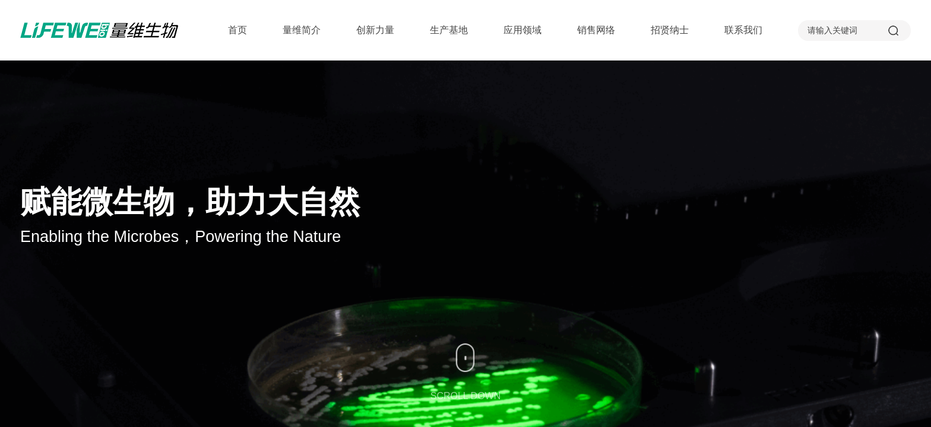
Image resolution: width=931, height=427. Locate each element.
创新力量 (375, 30)
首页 (237, 30)
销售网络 (596, 30)
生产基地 (449, 30)
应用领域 (523, 30)
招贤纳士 (670, 30)
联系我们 (743, 30)
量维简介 (302, 30)
